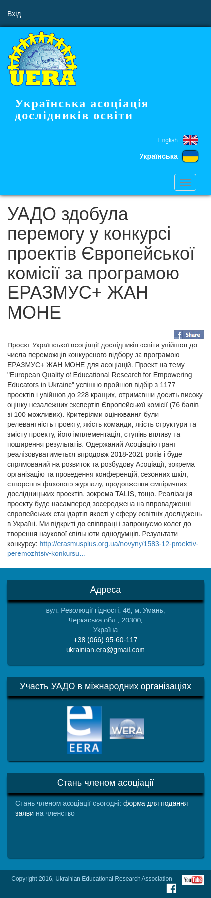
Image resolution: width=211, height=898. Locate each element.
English (168, 140)
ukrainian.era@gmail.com (105, 650)
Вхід (14, 14)
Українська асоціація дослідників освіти (82, 109)
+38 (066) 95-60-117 (105, 640)
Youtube (193, 880)
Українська (159, 156)
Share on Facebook (189, 334)
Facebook (171, 888)
